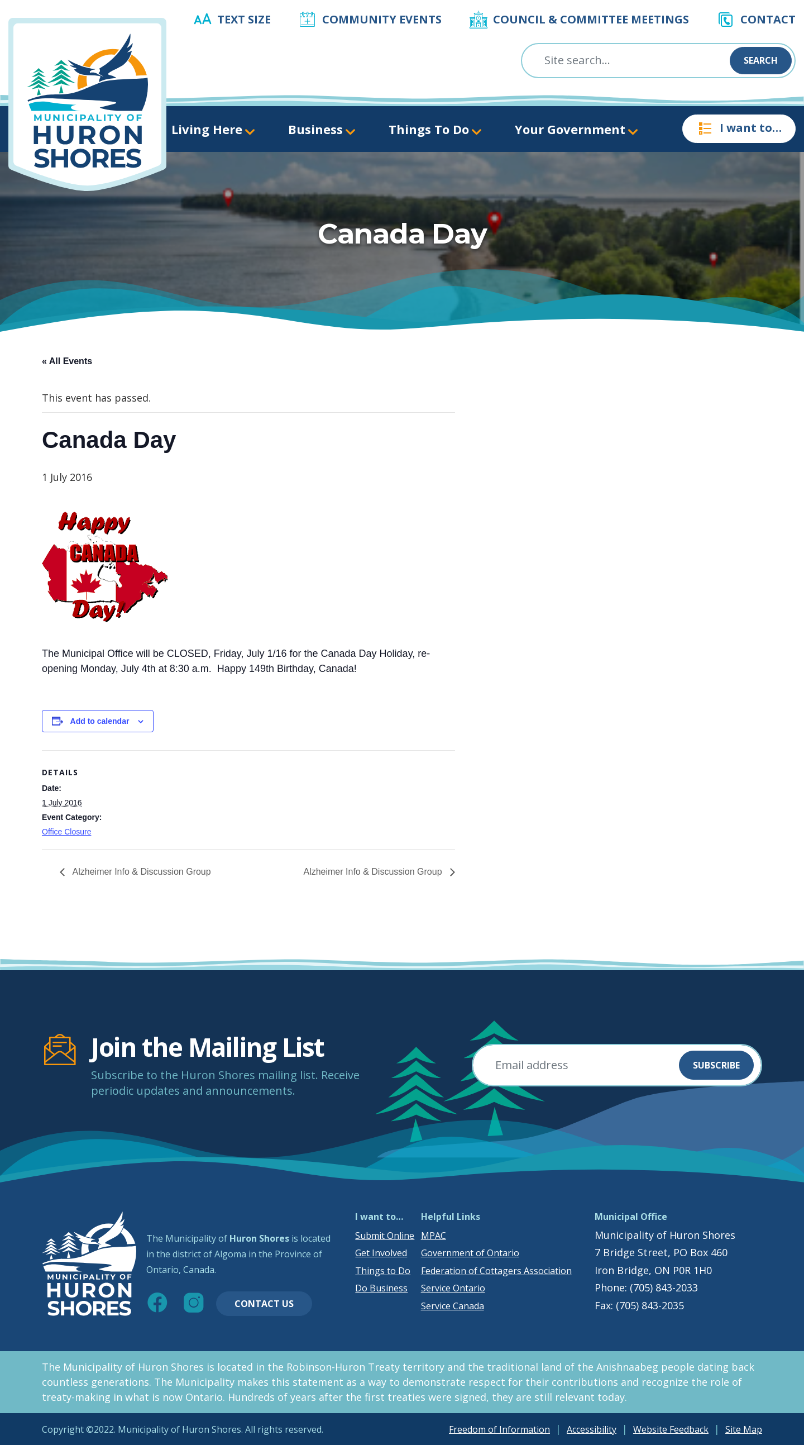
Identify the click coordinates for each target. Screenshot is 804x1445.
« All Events (67, 361)
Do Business (381, 1288)
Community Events (382, 19)
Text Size (244, 19)
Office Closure (66, 831)
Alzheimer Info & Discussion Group (140, 871)
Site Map (743, 1429)
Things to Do (382, 1271)
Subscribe (716, 1065)
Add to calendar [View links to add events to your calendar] (100, 721)
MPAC (433, 1235)
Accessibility (591, 1429)
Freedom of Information (499, 1429)
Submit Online (384, 1235)
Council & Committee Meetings (591, 19)
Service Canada (452, 1306)
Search (761, 60)
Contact (768, 19)
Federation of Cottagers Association (496, 1271)
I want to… (739, 128)
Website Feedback (671, 1429)
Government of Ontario (470, 1253)
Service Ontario (453, 1288)
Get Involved (381, 1253)
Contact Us (264, 1304)
